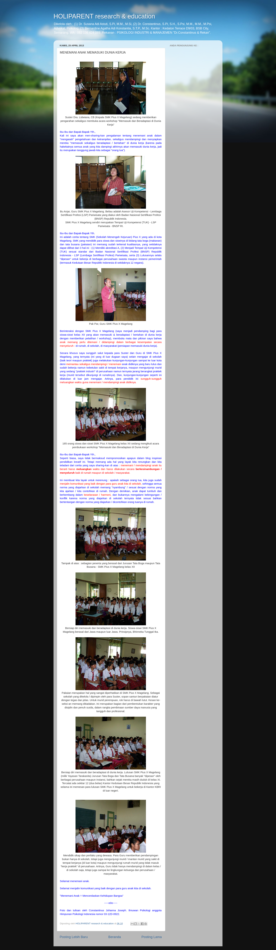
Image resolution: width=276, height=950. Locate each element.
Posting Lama (151, 937)
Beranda (114, 937)
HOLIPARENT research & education (104, 16)
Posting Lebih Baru (74, 937)
